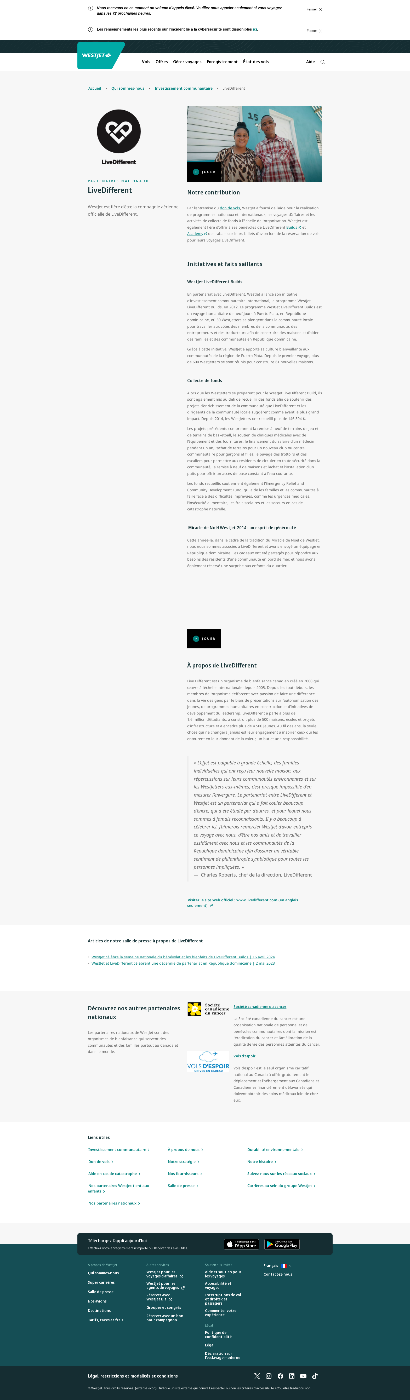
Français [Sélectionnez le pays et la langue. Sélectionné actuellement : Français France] (277, 1265)
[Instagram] (269, 1376)
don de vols (230, 207)
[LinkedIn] (292, 1376)
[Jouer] (254, 144)
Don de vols (99, 1161)
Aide (310, 62)
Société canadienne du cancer (260, 1006)
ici (255, 29)
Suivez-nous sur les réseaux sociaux (279, 1173)
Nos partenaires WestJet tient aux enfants (118, 1188)
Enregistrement (222, 62)
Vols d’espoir (244, 1055)
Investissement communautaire (117, 1149)
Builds (291, 227)
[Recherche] (322, 62)
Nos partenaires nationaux (112, 1203)
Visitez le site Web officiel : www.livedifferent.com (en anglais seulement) (242, 902)
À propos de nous (184, 1149)
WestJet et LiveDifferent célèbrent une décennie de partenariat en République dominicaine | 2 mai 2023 (183, 963)
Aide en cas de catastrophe (112, 1173)
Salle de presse (181, 1185)
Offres (162, 62)
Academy (195, 233)
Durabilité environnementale (273, 1149)
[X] (257, 1376)
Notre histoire (260, 1161)
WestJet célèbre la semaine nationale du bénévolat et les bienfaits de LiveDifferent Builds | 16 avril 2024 (183, 956)
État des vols (256, 62)
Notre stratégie (182, 1161)
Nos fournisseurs (183, 1173)
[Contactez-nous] (278, 1274)
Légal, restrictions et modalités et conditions (133, 1376)
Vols (146, 62)
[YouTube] (303, 1376)
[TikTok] (315, 1376)
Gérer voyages (187, 62)
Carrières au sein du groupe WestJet (279, 1185)
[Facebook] (280, 1376)
